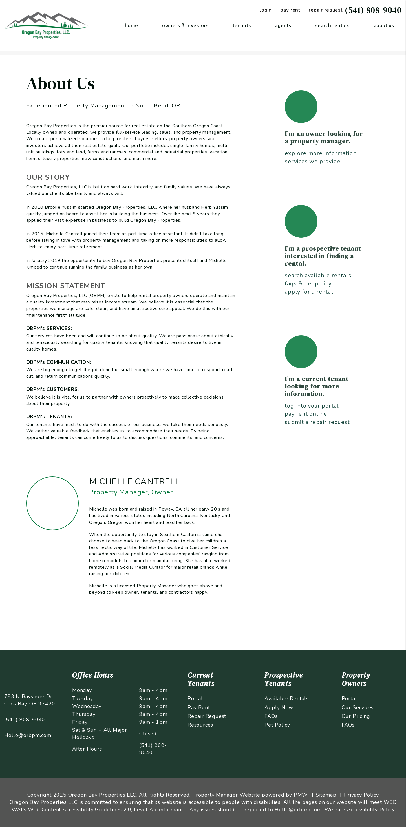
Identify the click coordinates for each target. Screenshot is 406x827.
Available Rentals (286, 698)
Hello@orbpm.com (27, 735)
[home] (46, 25)
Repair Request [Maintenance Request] (326, 10)
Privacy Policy (361, 794)
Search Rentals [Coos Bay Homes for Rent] (332, 25)
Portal (195, 698)
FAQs (270, 716)
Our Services (358, 707)
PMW (301, 794)
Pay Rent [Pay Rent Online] (290, 10)
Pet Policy (277, 725)
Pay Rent (198, 707)
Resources (200, 725)
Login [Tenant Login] (265, 10)
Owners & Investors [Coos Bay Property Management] (185, 25)
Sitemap (326, 794)
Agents (283, 25)
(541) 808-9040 (373, 10)
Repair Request (206, 716)
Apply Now (278, 707)
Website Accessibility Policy (359, 809)
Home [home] (131, 25)
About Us (384, 25)
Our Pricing (356, 716)
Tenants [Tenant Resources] (242, 25)
